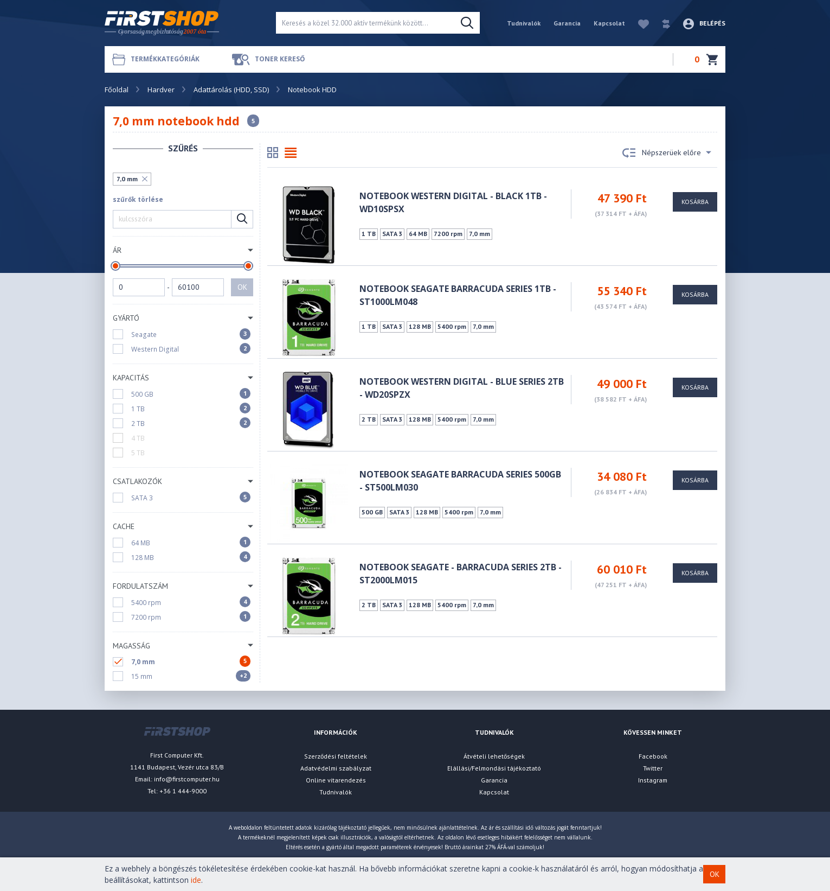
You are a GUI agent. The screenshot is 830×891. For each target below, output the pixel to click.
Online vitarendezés (336, 780)
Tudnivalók (524, 23)
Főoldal (116, 89)
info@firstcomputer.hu (187, 779)
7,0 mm (127, 179)
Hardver (161, 89)
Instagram (652, 780)
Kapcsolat (609, 23)
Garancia (567, 23)
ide (196, 880)
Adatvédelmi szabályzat (335, 768)
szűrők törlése (138, 199)
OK (242, 287)
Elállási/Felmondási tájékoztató (494, 768)
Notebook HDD (312, 89)
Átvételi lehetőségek (494, 756)
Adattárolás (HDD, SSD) (231, 89)
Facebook (653, 756)
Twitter (652, 768)
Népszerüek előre (666, 153)
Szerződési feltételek (335, 756)
